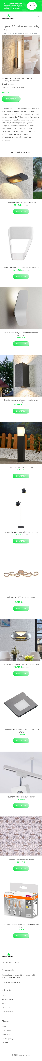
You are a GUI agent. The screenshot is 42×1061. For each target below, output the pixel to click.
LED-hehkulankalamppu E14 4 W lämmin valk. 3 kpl (21, 926)
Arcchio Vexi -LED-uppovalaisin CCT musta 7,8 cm (21, 730)
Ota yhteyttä (6, 1030)
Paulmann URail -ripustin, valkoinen (21, 797)
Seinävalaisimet (15, 81)
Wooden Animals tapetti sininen (21, 860)
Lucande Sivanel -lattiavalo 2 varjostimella (21, 532)
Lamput (5, 995)
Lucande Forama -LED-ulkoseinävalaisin (21, 202)
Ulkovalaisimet (7, 1012)
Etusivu (4, 33)
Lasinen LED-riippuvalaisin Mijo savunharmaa (21, 664)
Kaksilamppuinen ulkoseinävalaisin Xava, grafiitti (21, 401)
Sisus (4, 1003)
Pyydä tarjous (32, 4)
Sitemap (5, 1043)
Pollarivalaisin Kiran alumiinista (21, 467)
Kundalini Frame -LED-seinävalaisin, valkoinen (21, 268)
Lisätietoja (11, 99)
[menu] (38, 16)
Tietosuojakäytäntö (9, 1039)
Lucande (5, 81)
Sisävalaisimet (27, 78)
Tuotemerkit (16, 78)
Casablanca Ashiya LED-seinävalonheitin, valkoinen (21, 333)
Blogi (4, 1026)
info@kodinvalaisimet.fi (11, 982)
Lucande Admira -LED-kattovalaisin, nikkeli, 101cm (21, 598)
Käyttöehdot (7, 1034)
